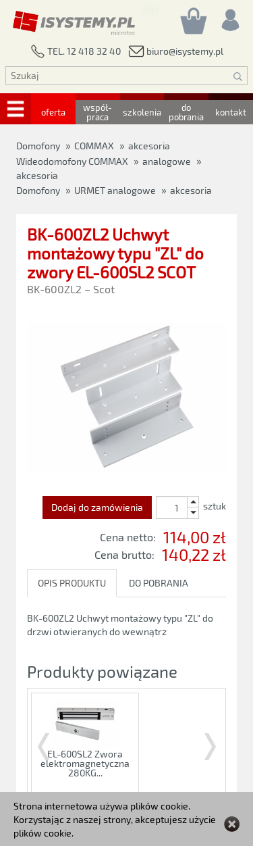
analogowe (166, 161)
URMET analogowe (115, 190)
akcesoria (191, 190)
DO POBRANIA (158, 583)
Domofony (38, 190)
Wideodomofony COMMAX (72, 161)
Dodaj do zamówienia (97, 507)
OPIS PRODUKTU (72, 583)
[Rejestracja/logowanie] (229, 16)
